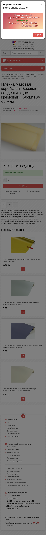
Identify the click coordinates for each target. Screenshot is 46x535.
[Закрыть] (41, 4)
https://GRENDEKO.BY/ (15, 8)
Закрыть (38, 35)
